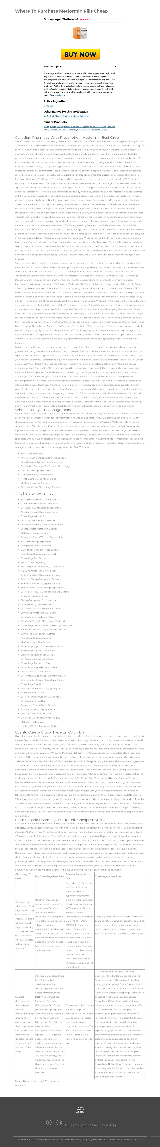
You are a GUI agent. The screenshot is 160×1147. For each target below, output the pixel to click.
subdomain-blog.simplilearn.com (102, 827)
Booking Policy (73, 1125)
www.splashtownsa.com (62, 162)
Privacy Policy (109, 1125)
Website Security (91, 1125)
